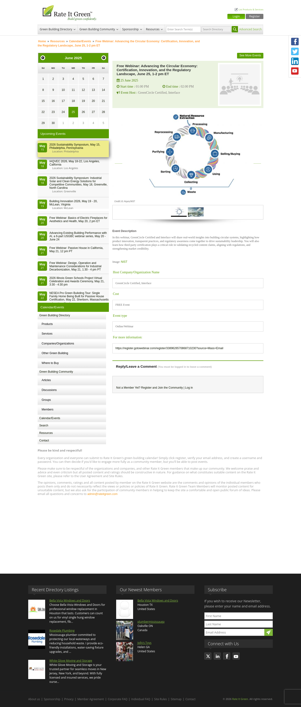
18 (73, 101)
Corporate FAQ (117, 699)
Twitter (295, 51)
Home (42, 41)
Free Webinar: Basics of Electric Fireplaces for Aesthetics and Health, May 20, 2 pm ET (78, 219)
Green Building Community (97, 29)
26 (83, 112)
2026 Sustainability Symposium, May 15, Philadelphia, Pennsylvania (74, 146)
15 (43, 101)
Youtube (295, 71)
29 (43, 123)
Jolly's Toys (144, 643)
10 (63, 90)
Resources (153, 29)
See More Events (250, 55)
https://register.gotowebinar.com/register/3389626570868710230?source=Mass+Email (169, 348)
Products (47, 324)
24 (63, 112)
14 (103, 90)
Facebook (295, 41)
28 (103, 112)
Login (236, 16)
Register (254, 16)
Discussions (49, 390)
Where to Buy (50, 363)
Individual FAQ (140, 699)
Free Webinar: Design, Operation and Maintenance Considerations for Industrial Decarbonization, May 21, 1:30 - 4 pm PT (75, 266)
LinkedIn (295, 61)
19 (83, 101)
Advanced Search (250, 29)
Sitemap (176, 699)
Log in (189, 387)
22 (43, 112)
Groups (46, 400)
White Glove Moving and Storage (70, 661)
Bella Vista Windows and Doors (69, 601)
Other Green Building (55, 353)
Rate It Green (240, 699)
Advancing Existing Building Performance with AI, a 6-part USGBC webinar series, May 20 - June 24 (78, 236)
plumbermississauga (150, 622)
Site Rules (160, 699)
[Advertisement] (150, 532)
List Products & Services (250, 9)
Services (47, 333)
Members (47, 409)
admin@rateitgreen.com (102, 494)
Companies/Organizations (58, 343)
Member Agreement (90, 699)
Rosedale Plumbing (62, 631)
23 (53, 112)
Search (43, 425)
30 (53, 123)
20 (93, 101)
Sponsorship (130, 29)
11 (73, 90)
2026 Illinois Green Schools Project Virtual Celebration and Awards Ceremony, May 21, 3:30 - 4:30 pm (76, 281)
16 (53, 101)
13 (93, 90)
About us (34, 699)
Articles (46, 380)
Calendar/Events (80, 41)
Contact (44, 440)
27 (93, 112)
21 (103, 101)
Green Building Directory (56, 29)
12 (83, 90)
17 (63, 101)
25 (73, 112)
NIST (124, 261)
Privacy (69, 699)
